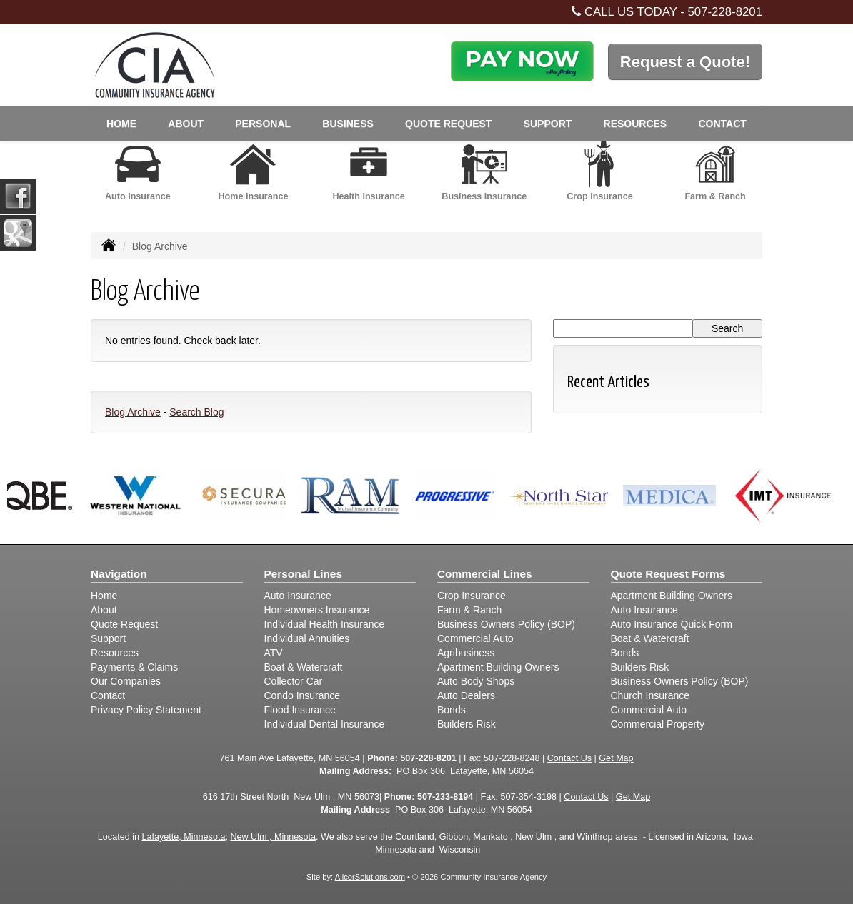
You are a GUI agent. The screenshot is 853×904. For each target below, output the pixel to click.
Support (108, 638)
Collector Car (293, 681)
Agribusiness (465, 652)
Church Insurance (650, 695)
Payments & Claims (134, 667)
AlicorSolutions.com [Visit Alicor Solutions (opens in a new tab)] (370, 877)
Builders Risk (466, 724)
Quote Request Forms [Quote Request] (668, 574)
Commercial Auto (475, 638)
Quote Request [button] (448, 123)
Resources (115, 652)
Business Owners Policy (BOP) (506, 624)
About (104, 610)
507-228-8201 (724, 12)
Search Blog (196, 412)
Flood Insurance (300, 709)
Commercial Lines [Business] (484, 574)
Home (121, 123)
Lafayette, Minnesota (183, 837)
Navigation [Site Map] (119, 574)
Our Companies (126, 681)
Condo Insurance (302, 695)
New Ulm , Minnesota (273, 837)
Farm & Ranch (469, 610)
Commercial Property (657, 724)
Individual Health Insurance (324, 624)
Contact (108, 695)
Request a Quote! (685, 62)
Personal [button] (263, 123)
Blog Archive (133, 412)
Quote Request (124, 624)
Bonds (451, 709)
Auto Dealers (466, 695)
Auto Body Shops (475, 681)
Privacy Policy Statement (146, 709)
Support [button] (548, 123)
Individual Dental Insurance (324, 724)
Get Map (616, 758)
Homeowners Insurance (317, 610)
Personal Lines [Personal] (303, 574)
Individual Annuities (307, 638)
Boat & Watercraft (303, 667)
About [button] (186, 123)
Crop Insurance (471, 595)
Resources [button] (635, 123)
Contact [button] (722, 123)
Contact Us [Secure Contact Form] (569, 758)
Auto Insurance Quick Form (671, 624)
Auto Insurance (297, 595)
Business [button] (348, 123)
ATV (273, 652)
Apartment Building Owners (498, 667)
